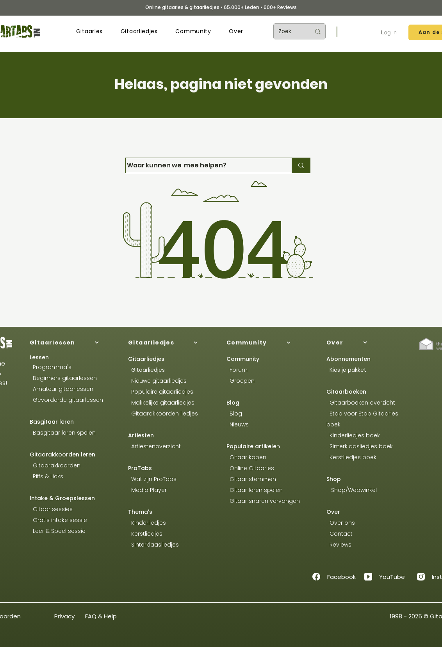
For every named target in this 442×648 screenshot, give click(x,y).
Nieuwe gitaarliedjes (157, 381)
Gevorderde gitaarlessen (66, 400)
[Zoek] (288, 31)
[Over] (369, 342)
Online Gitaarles (252, 468)
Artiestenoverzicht (154, 446)
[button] (89, 31)
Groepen (240, 381)
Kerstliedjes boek (351, 457)
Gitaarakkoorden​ (55, 465)
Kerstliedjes (145, 534)
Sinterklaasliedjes (153, 545)
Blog (232, 403)
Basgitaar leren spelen (63, 433)
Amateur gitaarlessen (61, 389)
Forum (237, 370)
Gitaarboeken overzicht (360, 403)
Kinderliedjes (147, 523)
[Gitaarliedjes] (171, 342)
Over (333, 512)
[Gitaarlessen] (73, 342)
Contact (339, 534)
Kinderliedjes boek (353, 435)
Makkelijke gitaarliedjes (161, 403)
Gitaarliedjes (148, 370)
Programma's (50, 367)
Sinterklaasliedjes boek (360, 446)
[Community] (269, 342)
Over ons (340, 523)
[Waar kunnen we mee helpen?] (201, 165)
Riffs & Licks (46, 476)
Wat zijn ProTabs (152, 479)
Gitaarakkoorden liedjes (163, 413)
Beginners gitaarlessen (63, 378)
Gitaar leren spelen (254, 490)
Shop (333, 479)
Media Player (149, 490)
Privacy (64, 616)
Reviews (339, 545)
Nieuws (239, 424)
